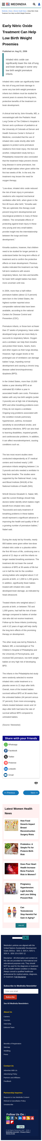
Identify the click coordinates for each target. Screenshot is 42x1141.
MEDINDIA (16, 4)
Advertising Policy (10, 1074)
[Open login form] (39, 4)
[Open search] (34, 4)
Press (6, 1054)
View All (21, 925)
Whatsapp (10, 744)
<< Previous (9, 793)
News (10, 11)
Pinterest (10, 763)
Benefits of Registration (12, 1044)
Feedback (7, 1081)
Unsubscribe (8, 1104)
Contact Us (9, 1066)
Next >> (34, 793)
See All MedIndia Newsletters (16, 1003)
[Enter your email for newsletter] (21, 991)
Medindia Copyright (12, 1132)
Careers (7, 1016)
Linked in (20, 1118)
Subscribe (10, 997)
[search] (17, 938)
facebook (12, 1118)
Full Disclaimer (20, 977)
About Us (8, 1012)
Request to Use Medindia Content (16, 1097)
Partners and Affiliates (12, 1078)
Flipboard (12, 1122)
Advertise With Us (10, 1070)
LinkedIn (10, 769)
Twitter (9, 757)
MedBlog (7, 1051)
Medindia (4, 11)
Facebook (10, 751)
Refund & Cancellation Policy (15, 1101)
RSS (28, 1118)
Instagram (8, 1122)
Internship (7, 1024)
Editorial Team (9, 1027)
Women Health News (20, 11)
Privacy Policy (25, 1132)
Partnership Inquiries (13, 1093)
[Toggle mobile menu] (3, 4)
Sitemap (7, 1047)
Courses (7, 1020)
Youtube (32, 1118)
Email (9, 775)
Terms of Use (10, 1133)
